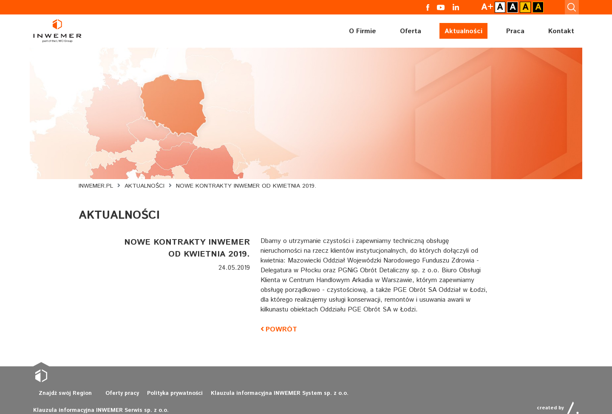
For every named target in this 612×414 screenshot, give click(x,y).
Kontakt (561, 30)
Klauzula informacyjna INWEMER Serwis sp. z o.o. (393, 396)
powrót (280, 329)
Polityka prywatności (164, 396)
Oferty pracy (115, 396)
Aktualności (463, 30)
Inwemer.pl (96, 186)
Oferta (410, 30)
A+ (493, 6)
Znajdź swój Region (62, 396)
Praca (515, 30)
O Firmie (362, 30)
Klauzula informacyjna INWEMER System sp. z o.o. (261, 396)
